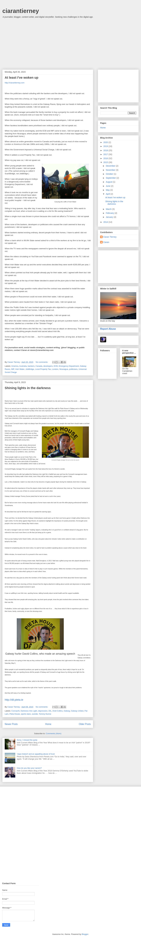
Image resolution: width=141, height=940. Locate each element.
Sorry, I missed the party (27, 740)
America (14, 366)
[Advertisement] (70, 44)
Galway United (77, 711)
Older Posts (85, 724)
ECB (56, 366)
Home (48, 724)
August (109, 182)
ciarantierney (20, 11)
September (111, 178)
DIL (50, 711)
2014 (106, 222)
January (110, 217)
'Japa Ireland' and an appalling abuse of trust (36, 754)
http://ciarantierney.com (14, 83)
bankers (31, 366)
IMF (12, 369)
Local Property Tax (43, 369)
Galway (67, 711)
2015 (106, 162)
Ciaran (106, 242)
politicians (73, 369)
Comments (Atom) (53, 733)
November (111, 170)
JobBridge (29, 369)
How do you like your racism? (29, 768)
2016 (106, 158)
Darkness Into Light (29, 711)
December (111, 166)
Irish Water (19, 369)
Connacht (15, 711)
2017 (106, 154)
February (110, 213)
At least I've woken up (21, 77)
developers (48, 366)
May (108, 190)
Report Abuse (108, 328)
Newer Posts (11, 724)
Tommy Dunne (45, 714)
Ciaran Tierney (109, 237)
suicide (35, 714)
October (110, 174)
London (55, 369)
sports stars (26, 714)
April (108, 194)
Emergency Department (69, 366)
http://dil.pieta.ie (14, 699)
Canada (39, 366)
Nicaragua (63, 369)
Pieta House (15, 714)
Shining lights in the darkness (28, 388)
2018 (106, 150)
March (109, 209)
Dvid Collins (58, 711)
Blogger (85, 934)
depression (43, 711)
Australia (23, 366)
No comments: (42, 362)
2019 (106, 146)
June (108, 186)
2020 (106, 142)
